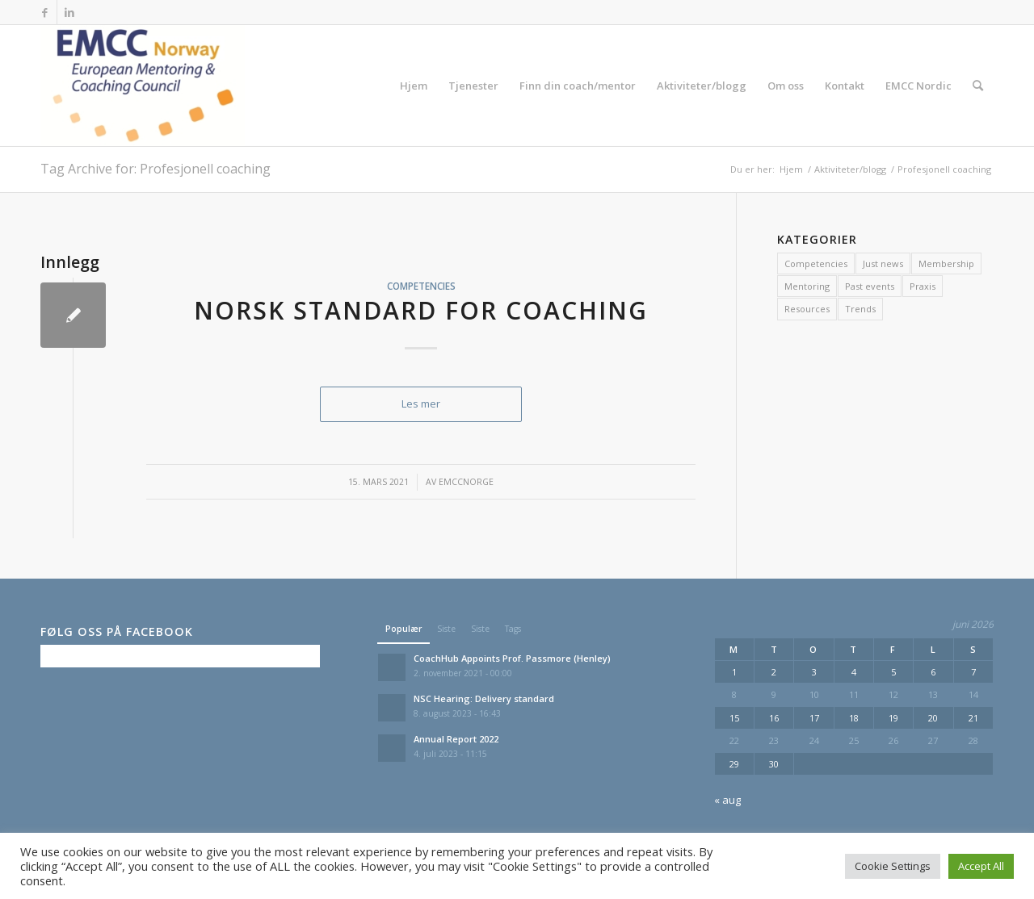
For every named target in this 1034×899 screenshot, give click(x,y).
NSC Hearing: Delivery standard (484, 698)
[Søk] (978, 85)
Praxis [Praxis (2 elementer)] (922, 286)
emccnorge (466, 481)
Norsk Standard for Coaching (421, 310)
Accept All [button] (981, 866)
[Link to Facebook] (45, 12)
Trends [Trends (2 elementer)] (860, 309)
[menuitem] (413, 85)
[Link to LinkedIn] (69, 12)
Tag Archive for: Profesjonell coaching (155, 169)
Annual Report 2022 (456, 739)
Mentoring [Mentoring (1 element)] (807, 286)
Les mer (420, 403)
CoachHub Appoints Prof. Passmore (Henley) (512, 658)
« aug (727, 799)
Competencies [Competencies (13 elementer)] (815, 263)
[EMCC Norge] (142, 85)
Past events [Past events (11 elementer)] (869, 286)
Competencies (421, 285)
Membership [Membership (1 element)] (946, 263)
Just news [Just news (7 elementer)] (883, 263)
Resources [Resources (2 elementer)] (807, 309)
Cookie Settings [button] (893, 866)
